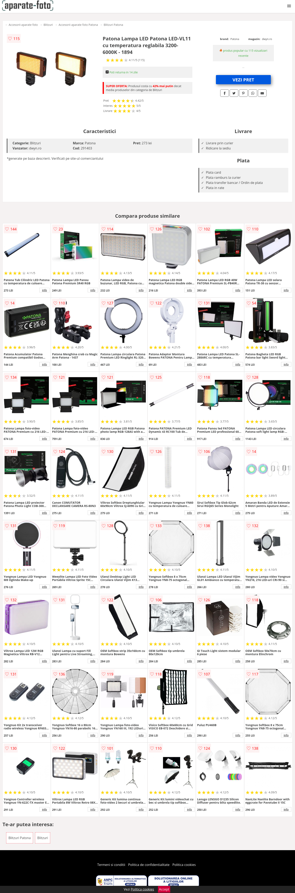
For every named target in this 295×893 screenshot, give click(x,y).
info (44, 290)
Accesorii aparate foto (23, 25)
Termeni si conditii (111, 864)
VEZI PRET (243, 79)
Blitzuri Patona (113, 25)
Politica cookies (184, 864)
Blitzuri (48, 25)
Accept (164, 889)
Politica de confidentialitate (149, 864)
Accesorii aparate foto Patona (78, 25)
